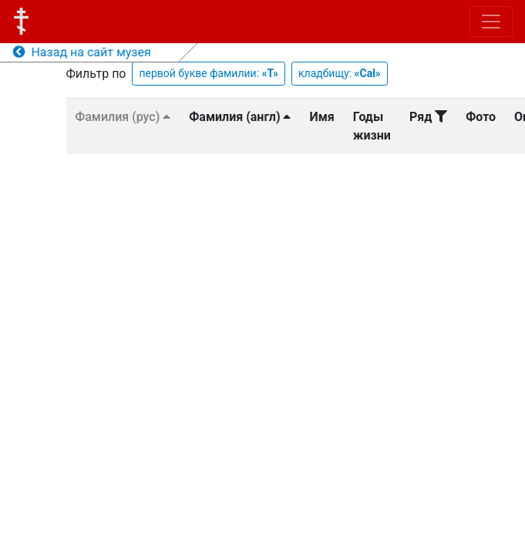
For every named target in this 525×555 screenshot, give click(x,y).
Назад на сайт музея (82, 52)
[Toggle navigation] (491, 21)
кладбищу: (339, 73)
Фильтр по (96, 73)
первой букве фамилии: (208, 73)
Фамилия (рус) (123, 116)
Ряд (428, 116)
